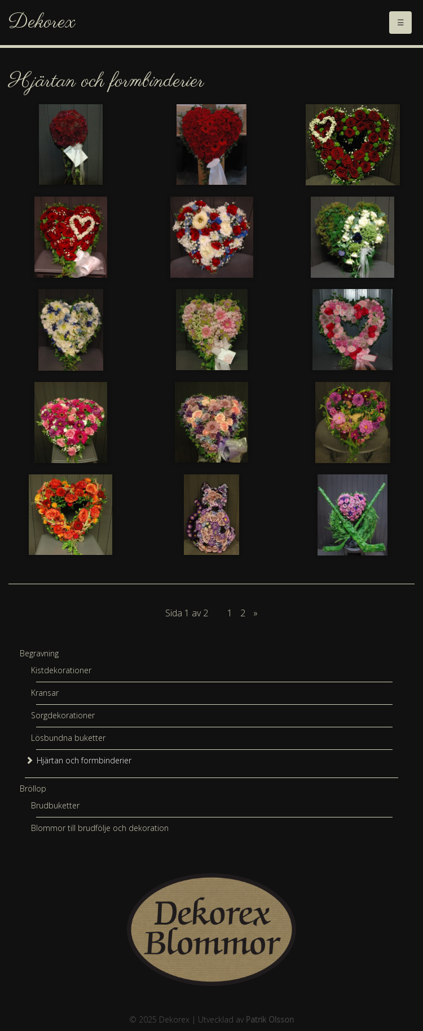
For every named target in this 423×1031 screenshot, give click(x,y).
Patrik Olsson (270, 1019)
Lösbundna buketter (68, 737)
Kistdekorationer (61, 670)
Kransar (45, 692)
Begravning (39, 653)
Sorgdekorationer (63, 715)
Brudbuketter (55, 805)
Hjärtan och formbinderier (84, 760)
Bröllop (33, 788)
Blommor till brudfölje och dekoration (100, 828)
